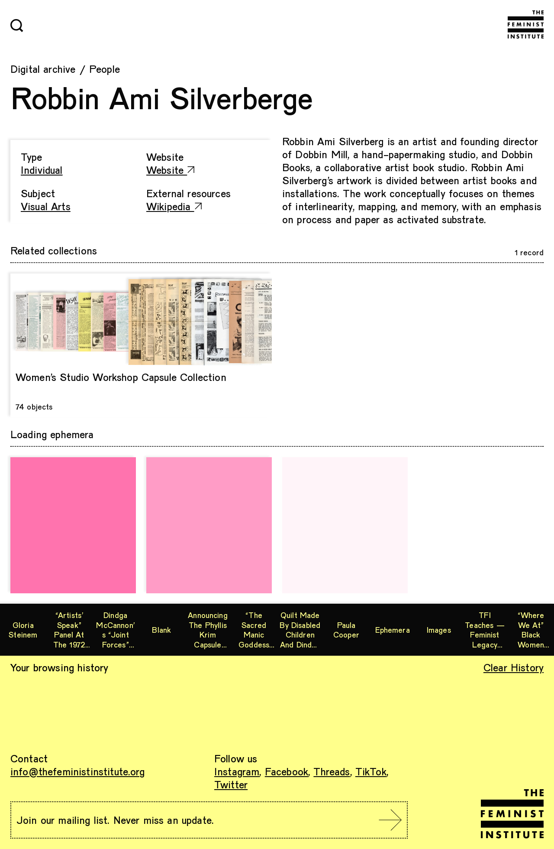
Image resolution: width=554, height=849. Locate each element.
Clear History (513, 667)
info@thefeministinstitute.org (77, 771)
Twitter (231, 784)
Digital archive (42, 68)
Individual (42, 169)
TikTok (371, 771)
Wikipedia (174, 206)
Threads (331, 771)
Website (170, 169)
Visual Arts (46, 206)
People (104, 68)
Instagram (236, 771)
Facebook (286, 771)
